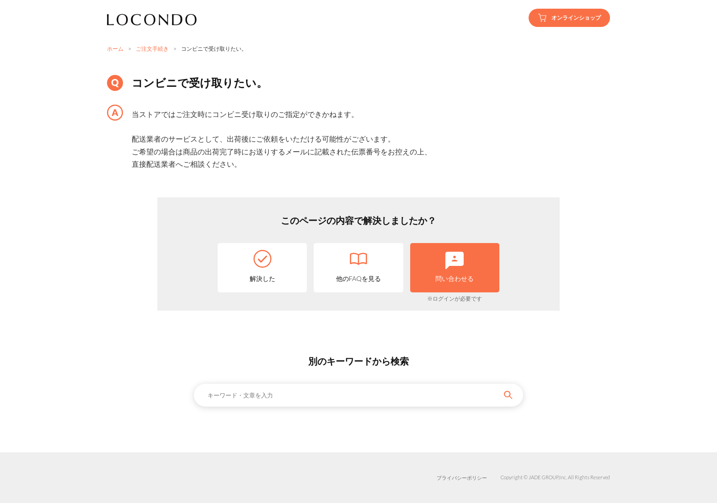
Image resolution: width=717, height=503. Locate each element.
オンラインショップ (569, 17)
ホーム (115, 48)
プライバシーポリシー (462, 477)
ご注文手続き (152, 48)
